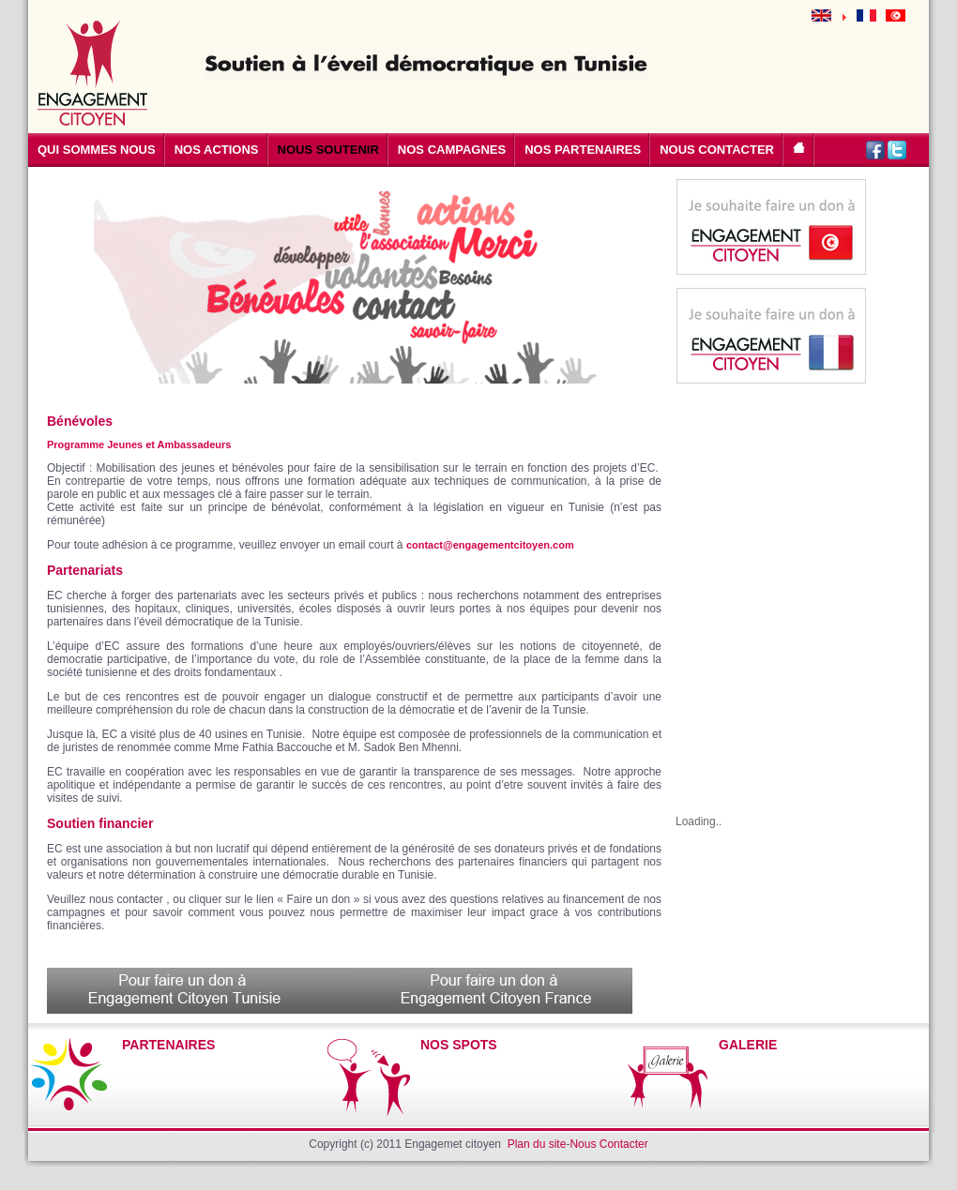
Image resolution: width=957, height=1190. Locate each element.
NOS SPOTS (458, 1044)
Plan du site (537, 1144)
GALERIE (748, 1044)
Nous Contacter (608, 1144)
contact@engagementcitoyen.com (490, 544)
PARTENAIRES (168, 1044)
